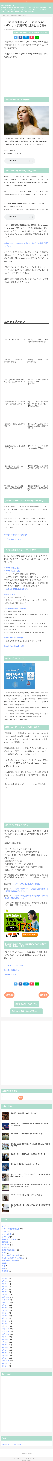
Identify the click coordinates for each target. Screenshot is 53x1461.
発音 (3, 1266)
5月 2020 (5, 1347)
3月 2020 (5, 1353)
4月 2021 (5, 1318)
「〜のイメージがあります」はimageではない (27, 1195)
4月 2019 (5, 1366)
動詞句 (4, 1263)
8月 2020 (5, 1339)
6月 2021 (5, 1313)
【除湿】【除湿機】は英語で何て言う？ (24, 1113)
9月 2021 (5, 1305)
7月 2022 (5, 1278)
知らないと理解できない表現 (38, 32)
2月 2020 (5, 1355)
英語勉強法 (6, 1245)
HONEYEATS (9, 594)
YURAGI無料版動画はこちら (17, 589)
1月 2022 (5, 1294)
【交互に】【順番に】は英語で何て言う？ (25, 1164)
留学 (3, 1268)
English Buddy (7, 5)
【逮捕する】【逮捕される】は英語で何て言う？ (27, 1154)
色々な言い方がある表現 (10, 1255)
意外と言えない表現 (20, 32)
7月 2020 (5, 1342)
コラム (4, 1231)
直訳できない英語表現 (10, 1260)
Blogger (30, 1453)
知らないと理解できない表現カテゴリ (26, 1011)
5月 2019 (5, 1363)
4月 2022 (5, 1286)
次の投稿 (9, 995)
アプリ (4, 1226)
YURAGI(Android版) (12, 571)
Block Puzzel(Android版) (14, 646)
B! (26, 37)
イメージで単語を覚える (10, 1229)
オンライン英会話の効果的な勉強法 (26, 884)
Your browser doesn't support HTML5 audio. (19, 161)
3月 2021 (5, 1321)
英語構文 (5, 1242)
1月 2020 (5, 1358)
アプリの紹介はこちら (12, 539)
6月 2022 (5, 1281)
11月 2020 (5, 1331)
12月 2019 (5, 1361)
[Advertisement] (26, 75)
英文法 (4, 1253)
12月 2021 (5, 1297)
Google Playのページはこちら (16, 535)
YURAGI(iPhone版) (12, 568)
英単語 (4, 1247)
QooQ (29, 1460)
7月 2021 (5, 1310)
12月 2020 (5, 1329)
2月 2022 (5, 1292)
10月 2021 (5, 1302)
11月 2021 (5, 1300)
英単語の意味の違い (9, 1250)
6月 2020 (5, 1345)
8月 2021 (5, 1308)
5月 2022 (5, 1284)
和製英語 (5, 1271)
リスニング (6, 1237)
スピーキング (6, 1234)
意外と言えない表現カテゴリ (26, 1004)
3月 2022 (5, 1289)
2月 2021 (5, 1323)
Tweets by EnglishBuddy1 (12, 1444)
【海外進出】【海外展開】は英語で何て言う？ (27, 1134)
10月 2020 (5, 1334)
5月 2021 (5, 1316)
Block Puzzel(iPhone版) (13, 638)
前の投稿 (43, 995)
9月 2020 (5, 1337)
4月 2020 (5, 1350)
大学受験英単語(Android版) (15, 608)
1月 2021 (5, 1326)
